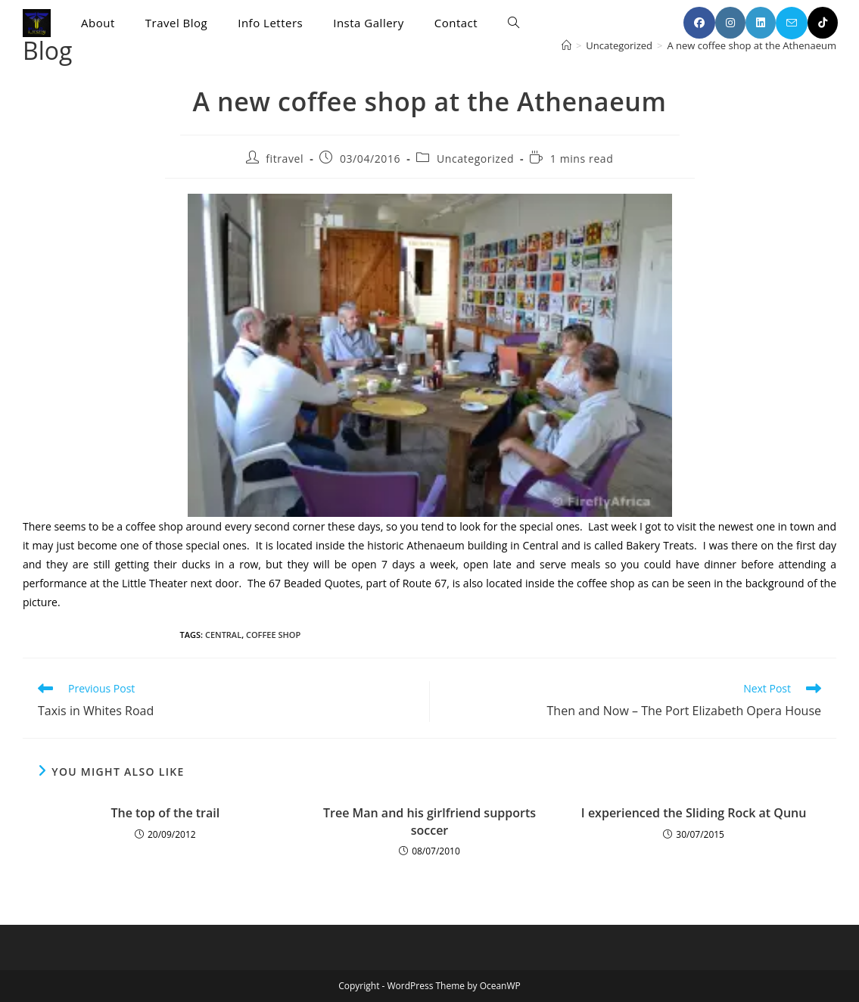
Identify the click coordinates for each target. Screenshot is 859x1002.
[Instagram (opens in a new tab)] (730, 23)
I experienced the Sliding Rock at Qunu (694, 812)
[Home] (566, 45)
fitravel (284, 158)
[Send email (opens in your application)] (792, 23)
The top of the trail (164, 812)
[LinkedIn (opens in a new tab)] (760, 23)
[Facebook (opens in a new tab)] (699, 23)
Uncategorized (475, 158)
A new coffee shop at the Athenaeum (751, 45)
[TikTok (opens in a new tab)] (823, 23)
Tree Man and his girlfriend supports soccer (429, 821)
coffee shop (273, 634)
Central (223, 634)
